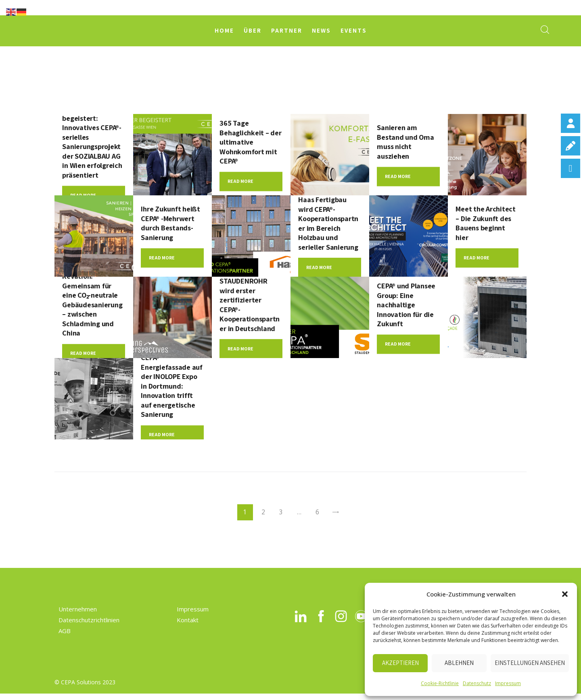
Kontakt (188, 627)
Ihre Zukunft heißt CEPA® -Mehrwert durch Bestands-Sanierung (169, 224)
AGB (65, 638)
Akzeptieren (400, 663)
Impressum (508, 683)
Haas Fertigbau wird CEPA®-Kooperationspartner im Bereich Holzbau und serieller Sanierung (328, 224)
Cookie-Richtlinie (440, 683)
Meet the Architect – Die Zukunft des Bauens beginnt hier (483, 224)
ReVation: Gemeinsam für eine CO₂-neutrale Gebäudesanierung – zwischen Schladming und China (93, 305)
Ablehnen (459, 663)
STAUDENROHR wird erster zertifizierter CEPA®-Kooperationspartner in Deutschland (249, 305)
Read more (240, 183)
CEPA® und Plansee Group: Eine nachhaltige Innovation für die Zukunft (408, 305)
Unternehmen (78, 616)
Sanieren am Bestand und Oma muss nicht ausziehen (408, 142)
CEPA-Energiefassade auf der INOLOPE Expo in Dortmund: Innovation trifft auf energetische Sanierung (171, 387)
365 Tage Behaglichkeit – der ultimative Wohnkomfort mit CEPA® (250, 142)
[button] (565, 594)
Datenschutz (477, 683)
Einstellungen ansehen (530, 663)
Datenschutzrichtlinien (89, 627)
